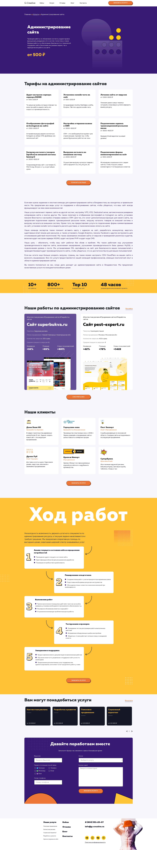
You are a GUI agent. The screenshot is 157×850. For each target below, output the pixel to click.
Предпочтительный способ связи (45, 765)
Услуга (81, 756)
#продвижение (69, 460)
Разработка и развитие (49, 836)
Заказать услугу (120, 3)
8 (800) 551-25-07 (94, 822)
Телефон (53, 768)
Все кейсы (129, 308)
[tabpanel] (38, 716)
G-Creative (29, 3)
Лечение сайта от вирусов (114, 95)
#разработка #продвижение (74, 430)
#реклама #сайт (107, 461)
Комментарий (83, 765)
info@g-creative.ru (94, 827)
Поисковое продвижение (50, 826)
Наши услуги (49, 822)
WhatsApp (41, 771)
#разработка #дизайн (34, 430)
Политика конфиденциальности (95, 842)
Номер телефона (39, 778)
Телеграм (41, 768)
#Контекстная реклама (35, 317)
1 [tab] (130, 732)
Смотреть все (78, 397)
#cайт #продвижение (109, 430)
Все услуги (129, 700)
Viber (39, 774)
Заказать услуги (78, 483)
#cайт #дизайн (32, 459)
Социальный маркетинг (49, 832)
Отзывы (62, 3)
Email (52, 771)
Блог (72, 3)
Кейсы (42, 3)
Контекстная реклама (49, 829)
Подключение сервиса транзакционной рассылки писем (114, 126)
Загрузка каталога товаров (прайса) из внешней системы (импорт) (41, 154)
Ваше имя (37, 756)
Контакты (83, 3)
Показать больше (78, 182)
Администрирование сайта (50, 839)
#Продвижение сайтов (52, 317)
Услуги (51, 3)
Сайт (47, 325)
